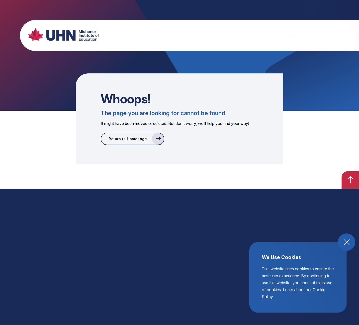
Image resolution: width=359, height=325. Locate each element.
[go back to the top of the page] (350, 180)
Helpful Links (256, 9)
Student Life (295, 35)
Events (271, 35)
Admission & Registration (234, 35)
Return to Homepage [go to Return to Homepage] (128, 139)
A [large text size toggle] (321, 9)
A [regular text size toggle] (311, 9)
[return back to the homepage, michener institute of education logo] (58, 34)
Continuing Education (173, 9)
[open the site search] (346, 9)
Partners (228, 9)
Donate (282, 9)
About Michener (329, 35)
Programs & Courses (184, 35)
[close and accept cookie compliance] (346, 242)
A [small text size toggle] (301, 9)
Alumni (206, 9)
